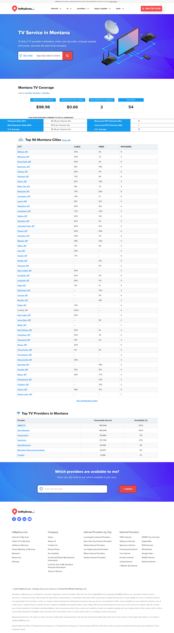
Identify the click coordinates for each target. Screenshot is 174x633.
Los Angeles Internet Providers (97, 537)
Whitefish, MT (23, 206)
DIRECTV (21, 425)
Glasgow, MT (23, 266)
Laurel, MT (22, 201)
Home (50, 537)
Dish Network (23, 430)
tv (68, 8)
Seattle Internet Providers (95, 557)
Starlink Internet (149, 561)
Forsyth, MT (22, 369)
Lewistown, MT (24, 211)
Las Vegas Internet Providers (96, 549)
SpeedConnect (24, 445)
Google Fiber (147, 553)
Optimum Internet (127, 541)
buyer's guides (101, 8)
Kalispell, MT (23, 176)
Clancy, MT (22, 389)
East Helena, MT (24, 330)
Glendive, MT (23, 221)
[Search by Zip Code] (48, 56)
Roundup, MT (23, 364)
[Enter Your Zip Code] (72, 489)
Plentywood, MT (24, 379)
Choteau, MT (23, 384)
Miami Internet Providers (94, 553)
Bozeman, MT (23, 167)
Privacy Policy (54, 549)
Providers (36, 93)
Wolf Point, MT (23, 290)
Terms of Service (55, 571)
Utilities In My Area (20, 545)
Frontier (21, 455)
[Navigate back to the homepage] (23, 8)
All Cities (46, 93)
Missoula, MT (23, 157)
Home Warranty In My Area (23, 549)
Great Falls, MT (24, 162)
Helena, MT (22, 171)
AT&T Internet (125, 537)
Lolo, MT (21, 251)
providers (81, 8)
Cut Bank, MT (23, 275)
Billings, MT (22, 152)
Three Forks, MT (24, 350)
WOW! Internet (148, 557)
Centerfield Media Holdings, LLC (73, 589)
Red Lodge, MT (24, 315)
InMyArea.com (24, 589)
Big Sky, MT (22, 300)
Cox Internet (125, 553)
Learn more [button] (113, 1)
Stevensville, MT (24, 360)
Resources (16, 557)
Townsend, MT (23, 340)
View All (66, 140)
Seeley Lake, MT (24, 394)
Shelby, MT (22, 261)
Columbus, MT (23, 335)
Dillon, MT (21, 246)
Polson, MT (22, 231)
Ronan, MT (22, 345)
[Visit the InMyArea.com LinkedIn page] (24, 519)
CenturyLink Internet (128, 549)
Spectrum (21, 440)
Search (128, 489)
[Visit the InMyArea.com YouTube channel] (30, 519)
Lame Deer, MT (24, 320)
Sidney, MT (22, 216)
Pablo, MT (21, 305)
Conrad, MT (22, 295)
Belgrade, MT (23, 191)
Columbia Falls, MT (26, 226)
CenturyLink (22, 435)
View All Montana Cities (87, 401)
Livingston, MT (23, 196)
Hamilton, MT (23, 236)
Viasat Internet (126, 561)
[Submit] (67, 56)
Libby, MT (21, 285)
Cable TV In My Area (21, 541)
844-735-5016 (153, 8)
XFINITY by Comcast (150, 537)
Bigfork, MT (22, 241)
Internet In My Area (20, 537)
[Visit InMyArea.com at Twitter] (19, 519)
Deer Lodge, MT (24, 270)
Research (16, 553)
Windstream (147, 549)
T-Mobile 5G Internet (128, 566)
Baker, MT (22, 374)
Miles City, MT (23, 186)
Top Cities (28, 93)
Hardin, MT (22, 256)
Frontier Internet (127, 557)
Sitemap (15, 561)
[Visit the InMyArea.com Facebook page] (14, 519)
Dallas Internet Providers (94, 545)
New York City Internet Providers (98, 541)
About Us (52, 541)
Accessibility (53, 553)
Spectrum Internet (127, 545)
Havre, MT (22, 181)
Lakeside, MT (23, 280)
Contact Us (52, 545)
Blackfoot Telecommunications (31, 450)
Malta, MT (21, 325)
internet (54, 8)
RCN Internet (147, 545)
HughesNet (147, 541)
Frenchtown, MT (24, 355)
